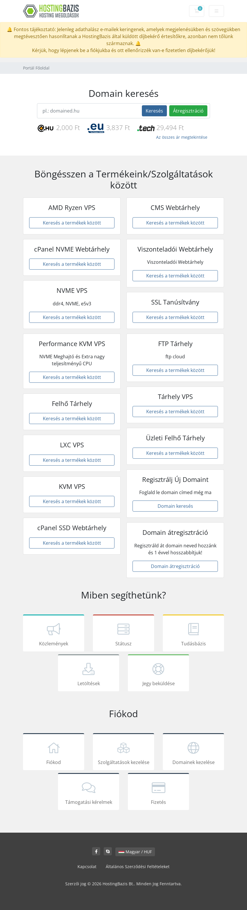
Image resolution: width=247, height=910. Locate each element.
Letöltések (88, 674)
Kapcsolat (86, 866)
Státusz (123, 634)
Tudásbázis (193, 634)
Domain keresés (175, 506)
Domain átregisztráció (175, 566)
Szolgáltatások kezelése (123, 752)
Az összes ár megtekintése (181, 137)
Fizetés (158, 792)
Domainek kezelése (193, 752)
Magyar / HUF (135, 851)
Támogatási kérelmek (88, 792)
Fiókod (53, 752)
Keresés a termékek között (72, 223)
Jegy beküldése (158, 674)
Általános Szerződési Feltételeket (138, 866)
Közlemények (53, 634)
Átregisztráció (188, 111)
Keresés (154, 111)
